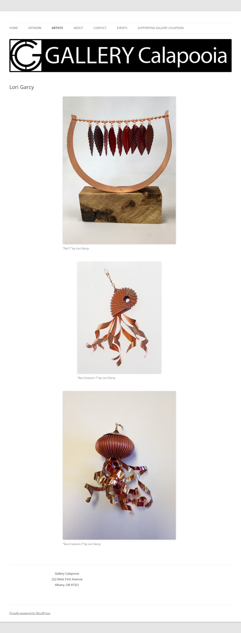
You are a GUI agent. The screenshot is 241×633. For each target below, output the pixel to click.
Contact (100, 28)
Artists (57, 28)
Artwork (34, 28)
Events (122, 28)
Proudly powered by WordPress (29, 613)
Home (13, 28)
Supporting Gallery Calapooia (161, 28)
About (78, 28)
